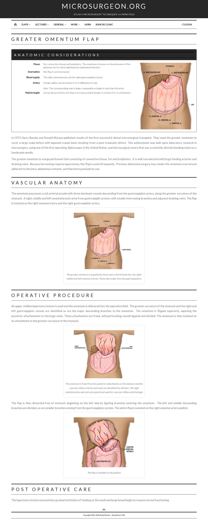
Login (187, 24)
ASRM (87, 24)
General (60, 24)
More (75, 24)
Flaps (26, 24)
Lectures (42, 24)
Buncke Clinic (104, 24)
